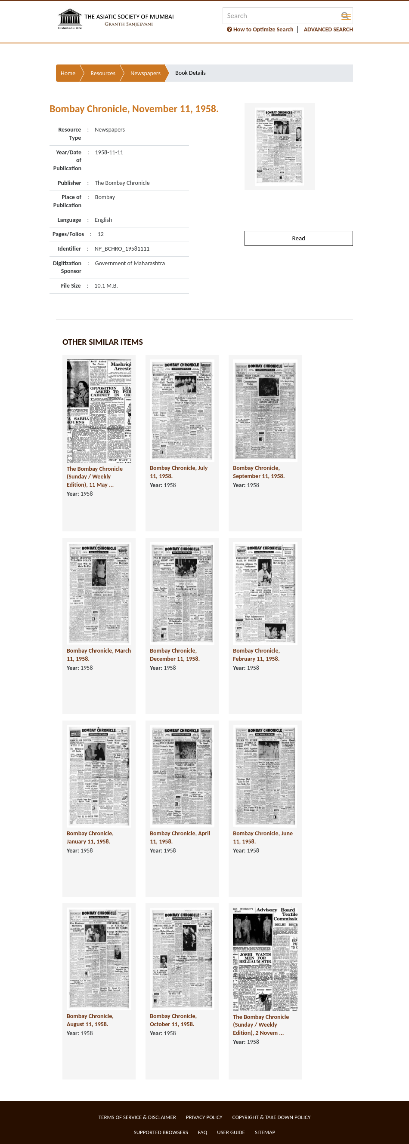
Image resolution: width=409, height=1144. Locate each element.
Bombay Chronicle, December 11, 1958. (175, 654)
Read (298, 238)
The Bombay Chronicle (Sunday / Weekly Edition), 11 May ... (95, 476)
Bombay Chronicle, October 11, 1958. (173, 1020)
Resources (102, 73)
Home (68, 73)
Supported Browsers (161, 1132)
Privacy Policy (204, 1117)
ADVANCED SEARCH (328, 29)
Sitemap (265, 1132)
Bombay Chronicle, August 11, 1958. (90, 1020)
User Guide (231, 1132)
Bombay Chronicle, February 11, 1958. (256, 654)
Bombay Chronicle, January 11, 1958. (90, 837)
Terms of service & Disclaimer (137, 1117)
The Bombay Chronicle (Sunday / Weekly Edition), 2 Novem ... (261, 1025)
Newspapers (145, 73)
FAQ (202, 1132)
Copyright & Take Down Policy (271, 1117)
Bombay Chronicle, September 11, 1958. (259, 472)
